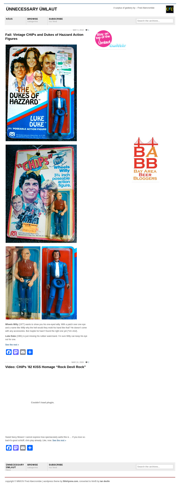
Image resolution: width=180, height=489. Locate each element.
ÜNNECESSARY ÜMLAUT (15, 467)
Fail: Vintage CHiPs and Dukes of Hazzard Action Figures (44, 37)
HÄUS (9, 19)
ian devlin (105, 481)
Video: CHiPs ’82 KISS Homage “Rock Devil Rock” (45, 367)
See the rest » (12, 344)
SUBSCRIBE (56, 20)
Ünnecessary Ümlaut (31, 9)
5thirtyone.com (70, 481)
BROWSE (32, 20)
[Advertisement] (146, 82)
